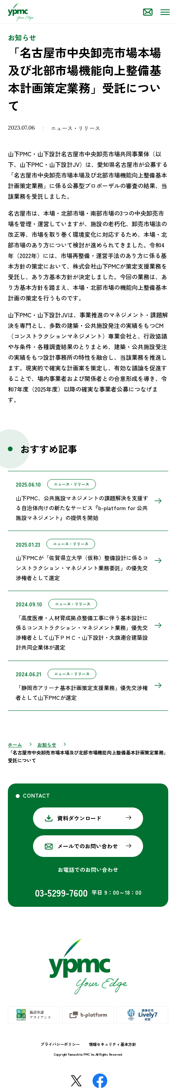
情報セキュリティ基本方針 (112, 1044)
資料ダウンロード (79, 818)
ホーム (15, 744)
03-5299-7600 (61, 892)
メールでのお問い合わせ (87, 846)
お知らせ (46, 744)
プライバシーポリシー (60, 1044)
